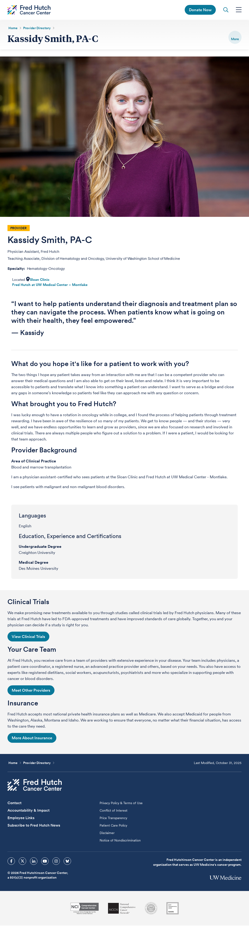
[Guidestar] (172, 909)
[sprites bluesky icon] (67, 861)
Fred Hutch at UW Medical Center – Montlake (49, 285)
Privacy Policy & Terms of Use (121, 803)
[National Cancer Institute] (84, 908)
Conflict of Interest (113, 811)
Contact (14, 803)
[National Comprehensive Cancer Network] (122, 908)
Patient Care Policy (113, 826)
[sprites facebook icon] (11, 861)
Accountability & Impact (28, 811)
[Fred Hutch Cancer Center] (34, 785)
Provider (18, 228)
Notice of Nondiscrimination (120, 841)
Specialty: (16, 269)
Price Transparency (113, 818)
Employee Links (20, 818)
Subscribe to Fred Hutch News (33, 826)
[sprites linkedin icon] (33, 861)
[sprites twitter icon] (22, 861)
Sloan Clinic (39, 280)
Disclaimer (107, 833)
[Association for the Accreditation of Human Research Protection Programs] (151, 909)
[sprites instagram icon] (56, 861)
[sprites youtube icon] (45, 861)
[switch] (235, 37)
